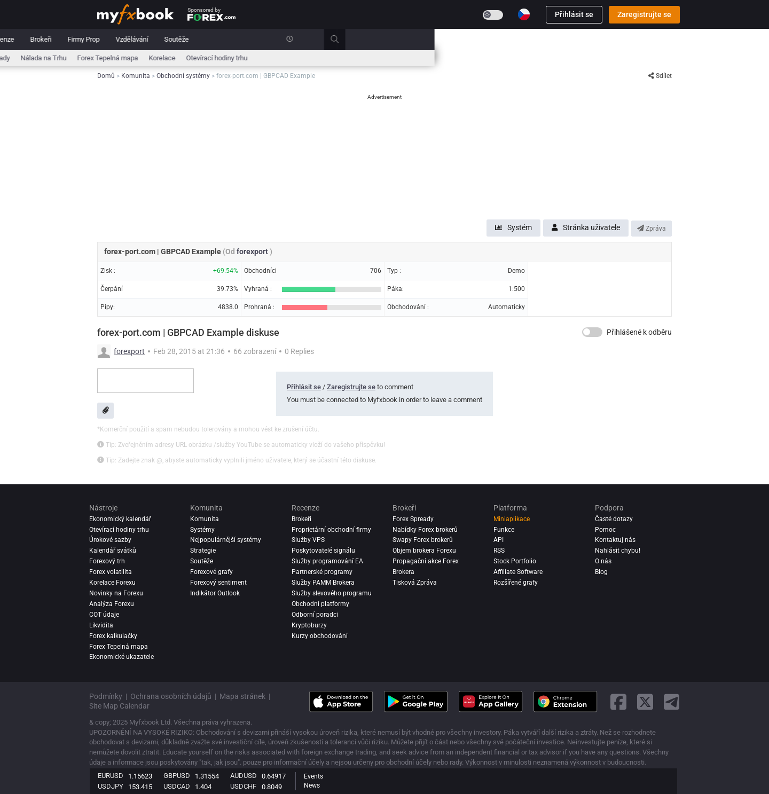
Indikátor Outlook (215, 593)
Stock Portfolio (514, 561)
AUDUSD (243, 776)
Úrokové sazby (194, 58)
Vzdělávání (466, 39)
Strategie (203, 550)
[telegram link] (672, 702)
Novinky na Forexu (116, 593)
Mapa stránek (242, 696)
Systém (513, 227)
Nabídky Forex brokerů (425, 529)
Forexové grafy (211, 572)
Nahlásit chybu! (617, 550)
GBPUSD (176, 776)
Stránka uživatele (586, 227)
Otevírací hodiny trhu (551, 58)
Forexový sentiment (218, 582)
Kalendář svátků (112, 550)
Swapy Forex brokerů (423, 540)
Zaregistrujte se (644, 14)
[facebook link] (618, 702)
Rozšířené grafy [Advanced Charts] (515, 582)
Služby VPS (308, 540)
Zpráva (651, 228)
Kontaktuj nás (615, 540)
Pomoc (605, 529)
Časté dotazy (614, 519)
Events (313, 776)
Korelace (496, 58)
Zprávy (183, 39)
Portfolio (144, 39)
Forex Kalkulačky (252, 58)
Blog (601, 572)
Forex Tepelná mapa (442, 58)
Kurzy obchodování (320, 636)
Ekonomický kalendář (129, 58)
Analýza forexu (111, 604)
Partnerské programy (322, 572)
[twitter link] (645, 702)
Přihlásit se (574, 14)
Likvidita (101, 625)
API (498, 540)
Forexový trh (107, 561)
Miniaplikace (511, 519)
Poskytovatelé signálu (323, 550)
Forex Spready (413, 519)
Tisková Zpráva (415, 582)
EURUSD (110, 776)
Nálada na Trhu (378, 58)
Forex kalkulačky (113, 636)
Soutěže (511, 39)
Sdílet (660, 76)
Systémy (249, 39)
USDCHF (243, 786)
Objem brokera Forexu (424, 550)
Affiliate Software (518, 572)
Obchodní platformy (320, 604)
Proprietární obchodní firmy (331, 529)
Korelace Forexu (112, 582)
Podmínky (105, 696)
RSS (499, 550)
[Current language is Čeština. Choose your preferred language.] (524, 14)
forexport (253, 251)
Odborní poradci (315, 614)
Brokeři (375, 39)
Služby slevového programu (332, 593)
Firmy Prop (418, 39)
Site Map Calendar (119, 706)
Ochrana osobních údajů (170, 696)
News (312, 785)
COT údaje (104, 614)
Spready (332, 58)
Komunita (292, 39)
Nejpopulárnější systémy (225, 540)
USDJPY (110, 786)
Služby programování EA (327, 561)
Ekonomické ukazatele (121, 657)
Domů (106, 39)
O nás (603, 561)
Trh (214, 39)
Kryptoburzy (309, 625)
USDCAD (176, 786)
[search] (675, 39)
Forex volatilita (110, 572)
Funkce (503, 529)
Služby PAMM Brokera (323, 582)
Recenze (336, 39)
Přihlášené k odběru (639, 332)
